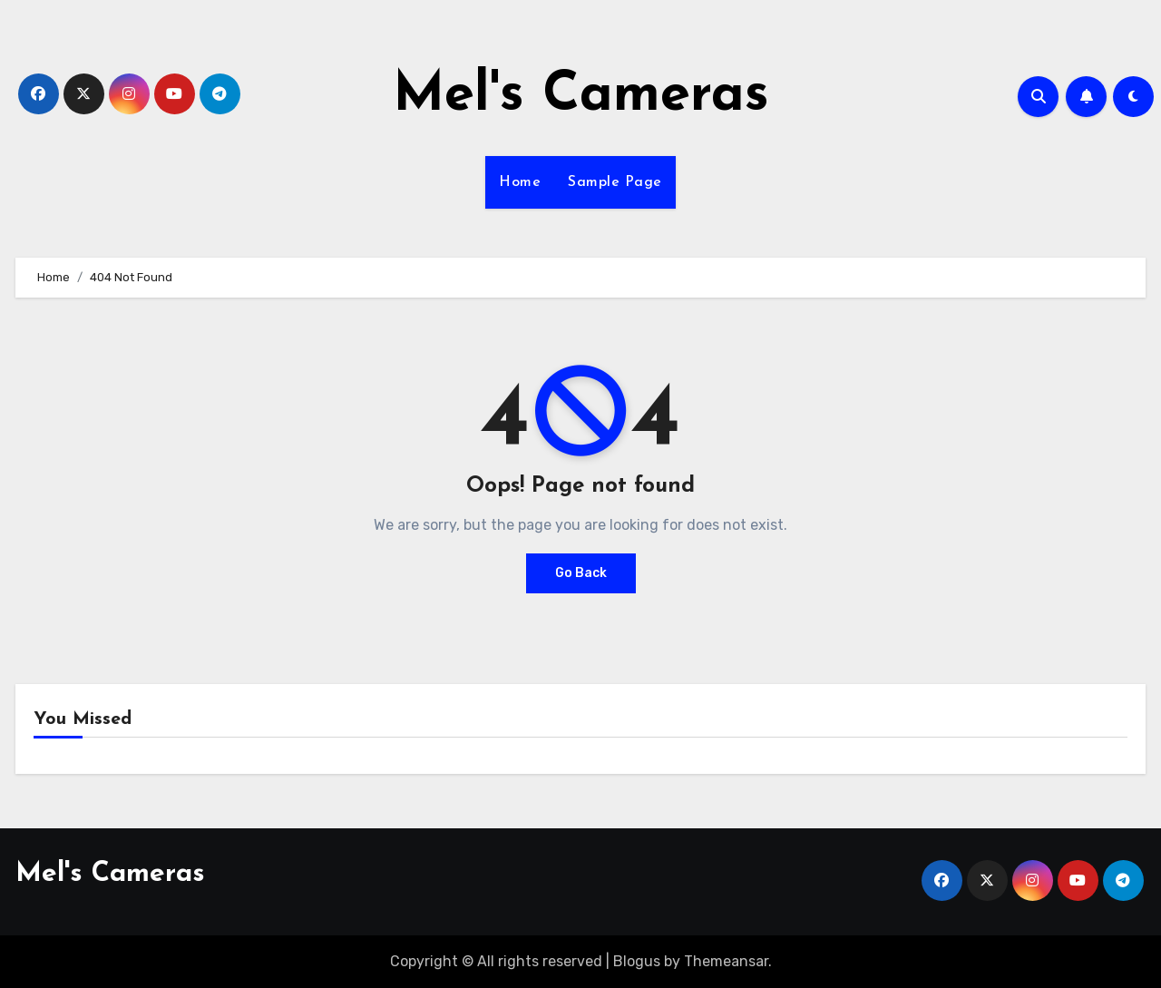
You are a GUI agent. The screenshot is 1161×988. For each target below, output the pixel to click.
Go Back (581, 573)
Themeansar (726, 961)
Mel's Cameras (581, 96)
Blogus (636, 961)
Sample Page (615, 182)
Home (520, 182)
